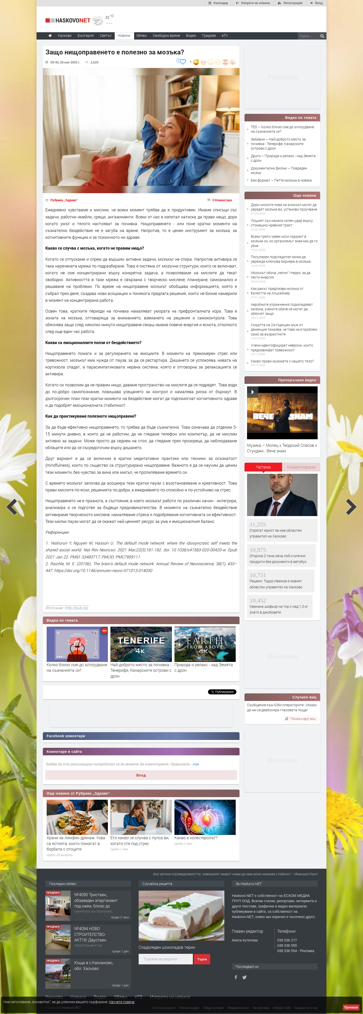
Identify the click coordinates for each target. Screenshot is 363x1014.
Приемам (351, 1007)
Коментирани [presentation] (301, 467)
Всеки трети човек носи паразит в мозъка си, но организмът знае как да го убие (284, 241)
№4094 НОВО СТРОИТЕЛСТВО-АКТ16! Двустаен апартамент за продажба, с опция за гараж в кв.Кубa (94, 942)
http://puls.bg (76, 607)
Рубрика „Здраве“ (64, 200)
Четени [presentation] (263, 467)
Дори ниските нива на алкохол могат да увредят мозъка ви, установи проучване (284, 207)
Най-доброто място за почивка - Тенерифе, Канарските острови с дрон (140, 670)
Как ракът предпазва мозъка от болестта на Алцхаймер (277, 290)
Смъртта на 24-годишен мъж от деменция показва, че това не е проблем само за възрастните (284, 329)
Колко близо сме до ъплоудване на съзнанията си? (77, 667)
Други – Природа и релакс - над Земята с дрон (283, 158)
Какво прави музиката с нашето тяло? (282, 361)
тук (196, 764)
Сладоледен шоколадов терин (167, 947)
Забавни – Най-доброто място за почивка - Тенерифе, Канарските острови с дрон (278, 144)
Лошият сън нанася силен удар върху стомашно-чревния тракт (282, 222)
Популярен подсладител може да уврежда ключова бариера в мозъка (281, 259)
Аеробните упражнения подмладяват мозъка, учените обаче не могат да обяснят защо (282, 309)
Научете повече (121, 1001)
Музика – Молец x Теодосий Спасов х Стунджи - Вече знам (282, 448)
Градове (209, 35)
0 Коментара (222, 200)
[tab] (263, 469)
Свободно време (166, 35)
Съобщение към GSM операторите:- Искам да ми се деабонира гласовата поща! (282, 707)
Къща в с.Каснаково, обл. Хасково (93, 965)
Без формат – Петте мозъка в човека (281, 180)
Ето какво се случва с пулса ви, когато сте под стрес (139, 840)
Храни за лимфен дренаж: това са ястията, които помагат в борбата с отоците (76, 843)
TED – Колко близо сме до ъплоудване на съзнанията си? (282, 129)
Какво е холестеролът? (195, 837)
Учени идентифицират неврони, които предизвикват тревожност (282, 347)
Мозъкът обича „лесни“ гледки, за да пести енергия (281, 275)
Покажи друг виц (300, 719)
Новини (124, 35)
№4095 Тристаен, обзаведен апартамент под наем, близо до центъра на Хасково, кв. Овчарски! (96, 906)
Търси (202, 959)
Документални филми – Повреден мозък (279, 170)
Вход (141, 775)
